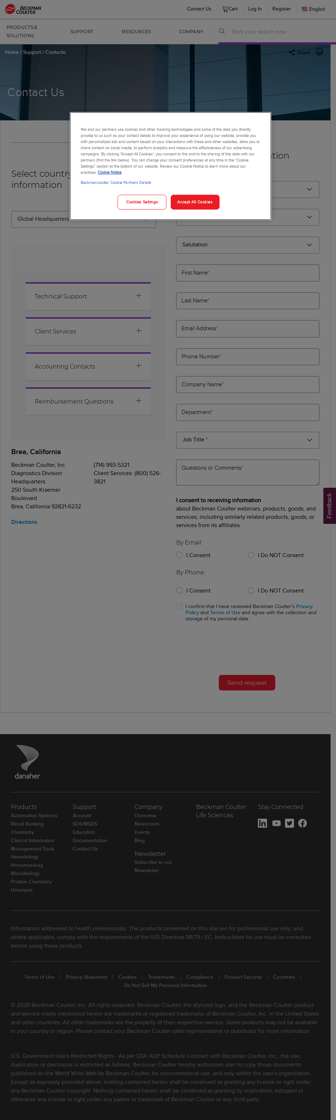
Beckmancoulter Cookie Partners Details (116, 182)
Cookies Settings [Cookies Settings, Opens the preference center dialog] (142, 202)
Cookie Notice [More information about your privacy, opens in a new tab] (110, 172)
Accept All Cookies (194, 202)
